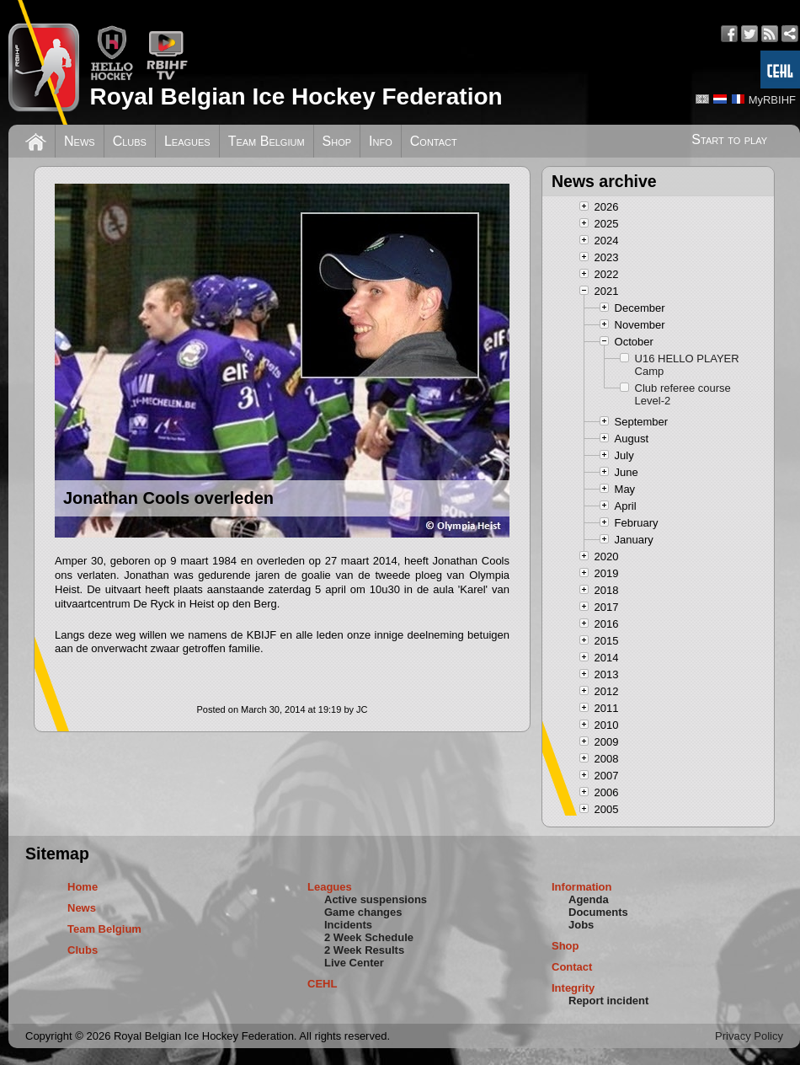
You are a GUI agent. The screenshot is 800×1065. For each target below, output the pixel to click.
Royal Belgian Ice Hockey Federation (295, 96)
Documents (598, 912)
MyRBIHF (772, 100)
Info (380, 141)
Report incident (608, 1000)
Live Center (354, 962)
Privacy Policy (749, 1036)
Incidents (348, 924)
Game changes (363, 912)
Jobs (581, 924)
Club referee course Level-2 (683, 394)
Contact (433, 141)
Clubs (130, 141)
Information (582, 886)
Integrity (573, 988)
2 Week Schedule (368, 937)
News (79, 141)
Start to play (729, 139)
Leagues (187, 141)
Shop (337, 141)
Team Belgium (266, 141)
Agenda (588, 899)
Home (82, 886)
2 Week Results (364, 950)
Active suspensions (375, 899)
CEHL (322, 983)
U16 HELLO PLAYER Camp (687, 364)
